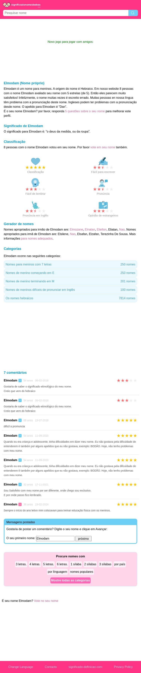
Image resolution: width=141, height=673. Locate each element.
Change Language (20, 666)
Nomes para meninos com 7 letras (70, 264)
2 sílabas (90, 564)
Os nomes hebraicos (70, 298)
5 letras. (48, 564)
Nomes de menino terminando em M (70, 281)
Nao (122, 229)
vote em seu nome (102, 147)
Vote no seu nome (46, 600)
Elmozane (76, 229)
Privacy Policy (123, 666)
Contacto (51, 666)
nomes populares (81, 571)
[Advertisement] (70, 29)
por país (119, 564)
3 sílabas (105, 564)
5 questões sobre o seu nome (85, 111)
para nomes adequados (37, 238)
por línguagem (57, 571)
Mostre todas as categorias (70, 580)
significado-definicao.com (85, 666)
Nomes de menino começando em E (70, 273)
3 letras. (21, 564)
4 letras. (35, 564)
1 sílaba (76, 564)
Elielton (101, 229)
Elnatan (90, 229)
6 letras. (62, 564)
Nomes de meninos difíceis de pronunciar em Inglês (70, 290)
